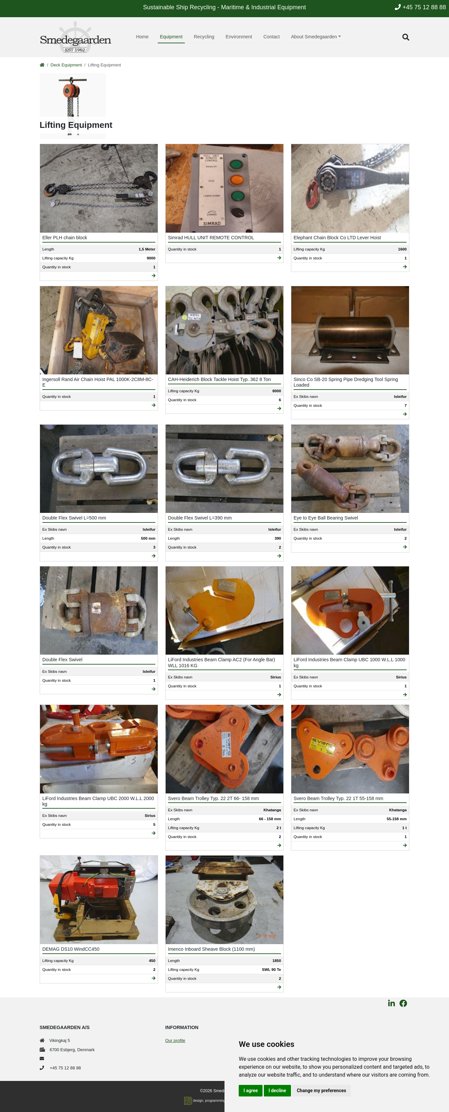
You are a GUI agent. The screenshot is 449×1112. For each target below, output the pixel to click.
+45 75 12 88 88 (420, 7)
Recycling (204, 36)
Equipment (171, 36)
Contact (272, 36)
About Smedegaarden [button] (314, 36)
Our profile (175, 1040)
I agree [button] (251, 1090)
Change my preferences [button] (321, 1090)
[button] (405, 37)
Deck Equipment (66, 64)
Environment (238, 36)
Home (142, 36)
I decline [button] (277, 1090)
